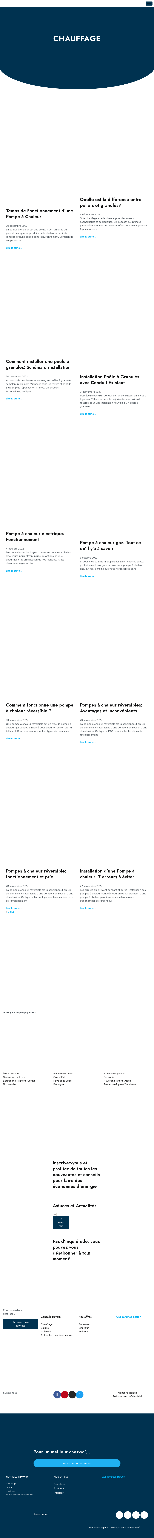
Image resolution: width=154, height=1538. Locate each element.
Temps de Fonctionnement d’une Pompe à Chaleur (39, 213)
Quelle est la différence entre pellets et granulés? (110, 202)
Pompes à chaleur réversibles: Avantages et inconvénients (111, 708)
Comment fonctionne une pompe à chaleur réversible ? (39, 708)
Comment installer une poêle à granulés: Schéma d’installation (38, 364)
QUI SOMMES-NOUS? (113, 1477)
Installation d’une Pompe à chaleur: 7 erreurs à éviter (107, 874)
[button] (20, 1324)
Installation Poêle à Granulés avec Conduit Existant (109, 379)
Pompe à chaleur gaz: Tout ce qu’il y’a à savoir (110, 545)
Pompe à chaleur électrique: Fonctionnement (35, 536)
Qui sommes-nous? (128, 1317)
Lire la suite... (14, 247)
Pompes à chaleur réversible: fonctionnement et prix (36, 874)
